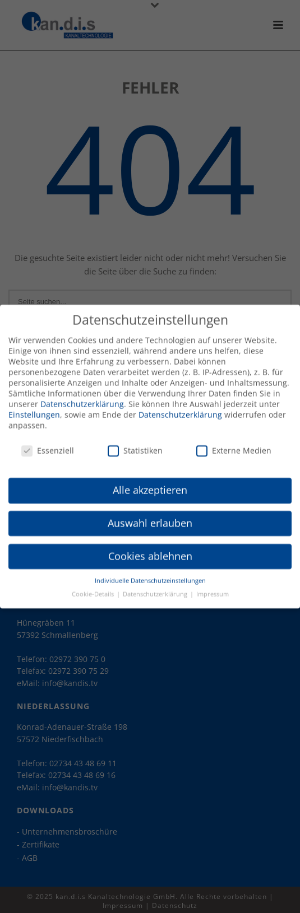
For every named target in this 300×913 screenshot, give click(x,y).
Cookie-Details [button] (94, 589)
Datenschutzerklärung (82, 399)
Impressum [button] (212, 589)
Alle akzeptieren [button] (150, 485)
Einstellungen (34, 409)
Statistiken (135, 445)
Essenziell (47, 445)
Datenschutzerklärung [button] (156, 589)
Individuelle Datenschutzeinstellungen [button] (150, 576)
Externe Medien (233, 445)
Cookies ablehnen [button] (150, 551)
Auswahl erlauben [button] (150, 518)
